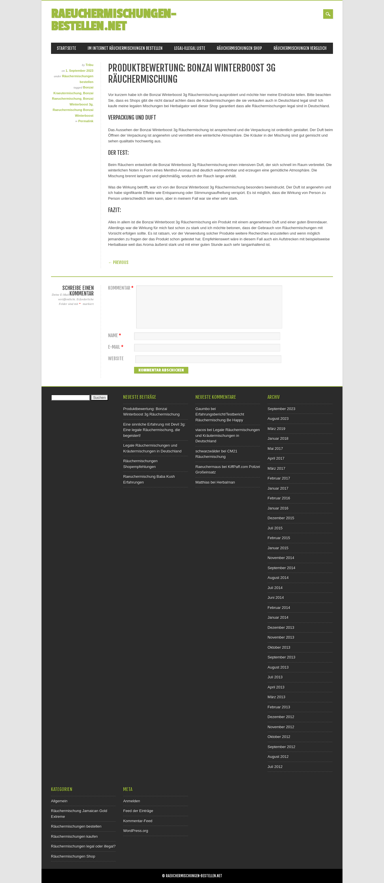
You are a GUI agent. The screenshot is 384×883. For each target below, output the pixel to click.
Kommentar (121, 288)
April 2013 (276, 687)
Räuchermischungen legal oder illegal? (83, 846)
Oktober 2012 (279, 737)
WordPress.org (135, 831)
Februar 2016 (279, 498)
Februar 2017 (279, 478)
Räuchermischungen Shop (239, 48)
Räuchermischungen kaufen (74, 836)
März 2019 (276, 429)
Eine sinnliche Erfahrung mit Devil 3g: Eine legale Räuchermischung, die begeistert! (154, 430)
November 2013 (281, 637)
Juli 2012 (275, 767)
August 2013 (278, 667)
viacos (200, 430)
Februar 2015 (279, 538)
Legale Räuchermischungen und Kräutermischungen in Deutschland (227, 435)
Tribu (89, 65)
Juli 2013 (275, 677)
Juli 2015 (275, 528)
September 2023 (281, 409)
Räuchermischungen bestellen (76, 826)
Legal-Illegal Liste (189, 48)
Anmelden (131, 801)
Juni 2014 (276, 597)
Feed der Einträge (138, 811)
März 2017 (276, 468)
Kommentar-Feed (137, 821)
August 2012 (278, 756)
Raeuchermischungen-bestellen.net (113, 20)
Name (115, 335)
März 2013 (276, 697)
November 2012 (281, 727)
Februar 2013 (279, 707)
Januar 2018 (278, 438)
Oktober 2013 (279, 647)
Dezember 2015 (281, 518)
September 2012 (281, 747)
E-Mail (116, 347)
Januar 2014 (278, 617)
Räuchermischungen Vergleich (300, 48)
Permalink (85, 121)
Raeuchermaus (208, 467)
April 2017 (276, 458)
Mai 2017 (275, 448)
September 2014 (281, 568)
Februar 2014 (279, 607)
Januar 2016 (278, 508)
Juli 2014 (275, 588)
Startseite (66, 48)
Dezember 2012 (281, 717)
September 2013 (281, 657)
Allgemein (59, 801)
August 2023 (278, 418)
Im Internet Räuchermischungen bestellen (125, 48)
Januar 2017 (278, 488)
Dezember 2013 (281, 627)
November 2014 (281, 558)
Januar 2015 (278, 548)
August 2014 (278, 578)
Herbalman (226, 482)
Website (116, 358)
